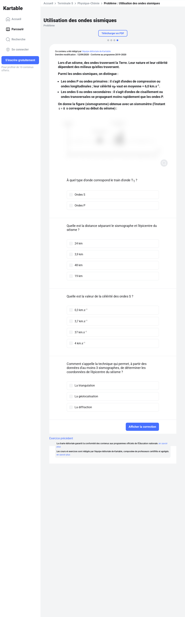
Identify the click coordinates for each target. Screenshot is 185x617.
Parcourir (15, 29)
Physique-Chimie (89, 3)
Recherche (15, 39)
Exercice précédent (61, 438)
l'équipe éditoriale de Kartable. (96, 51)
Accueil (13, 19)
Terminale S (65, 3)
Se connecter (17, 49)
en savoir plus (63, 454)
